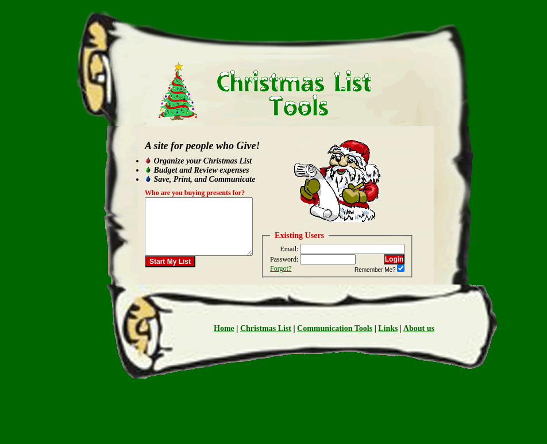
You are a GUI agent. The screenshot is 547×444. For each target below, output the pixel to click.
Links (388, 328)
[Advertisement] (338, 413)
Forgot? (280, 268)
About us (418, 328)
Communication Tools (334, 328)
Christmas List (265, 328)
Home (224, 328)
